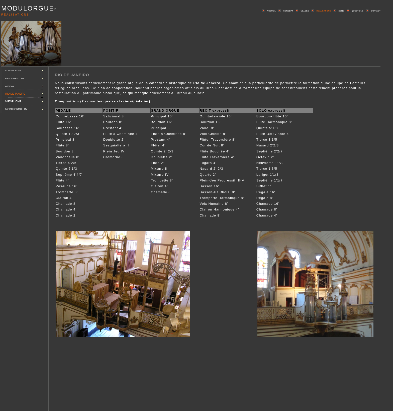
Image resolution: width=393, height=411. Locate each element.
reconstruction (14, 78)
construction (13, 70)
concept (288, 10)
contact (375, 10)
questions (357, 10)
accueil (271, 10)
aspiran (9, 86)
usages (305, 10)
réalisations (323, 10)
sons (341, 10)
